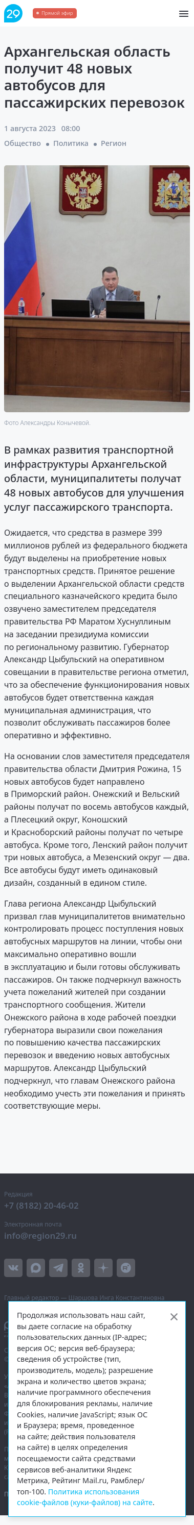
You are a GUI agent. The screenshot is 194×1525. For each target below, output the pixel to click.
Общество (22, 143)
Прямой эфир (57, 13)
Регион (113, 143)
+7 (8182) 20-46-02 (41, 1205)
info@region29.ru (40, 1235)
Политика (71, 143)
